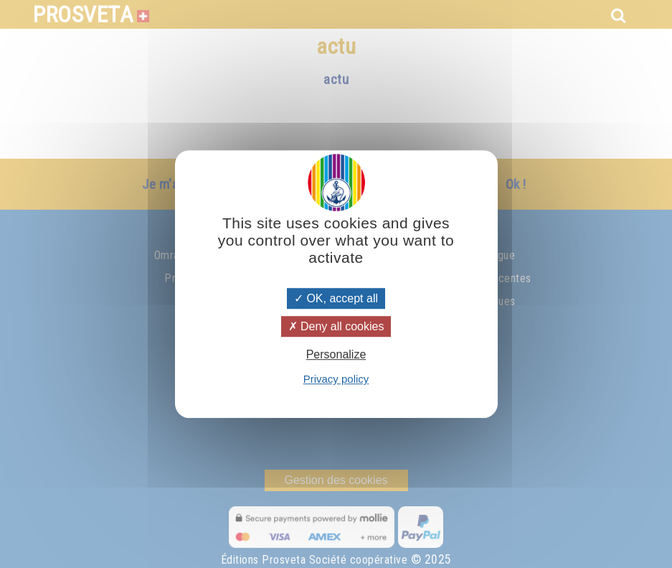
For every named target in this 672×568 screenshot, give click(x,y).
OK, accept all (336, 298)
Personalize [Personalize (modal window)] (336, 354)
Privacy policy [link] (336, 379)
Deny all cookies (336, 326)
